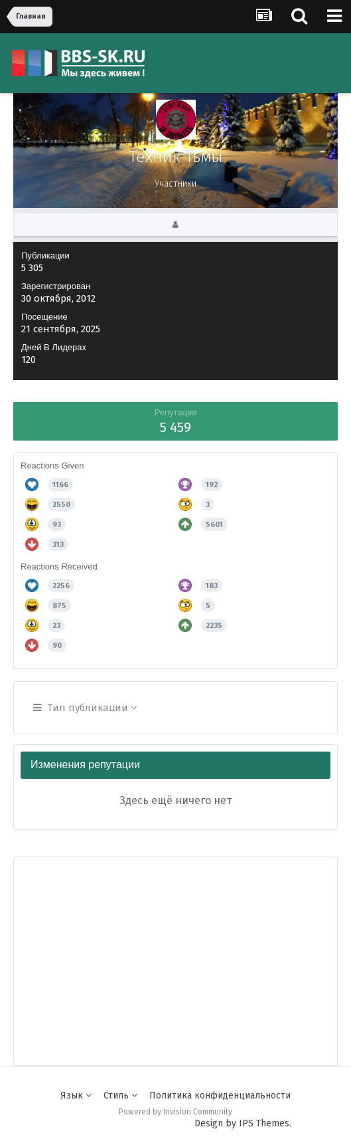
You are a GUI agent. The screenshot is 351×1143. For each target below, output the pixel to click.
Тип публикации (85, 708)
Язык (76, 1095)
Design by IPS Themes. (242, 1123)
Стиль (120, 1095)
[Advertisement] (182, 950)
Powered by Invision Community (175, 1111)
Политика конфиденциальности (220, 1095)
